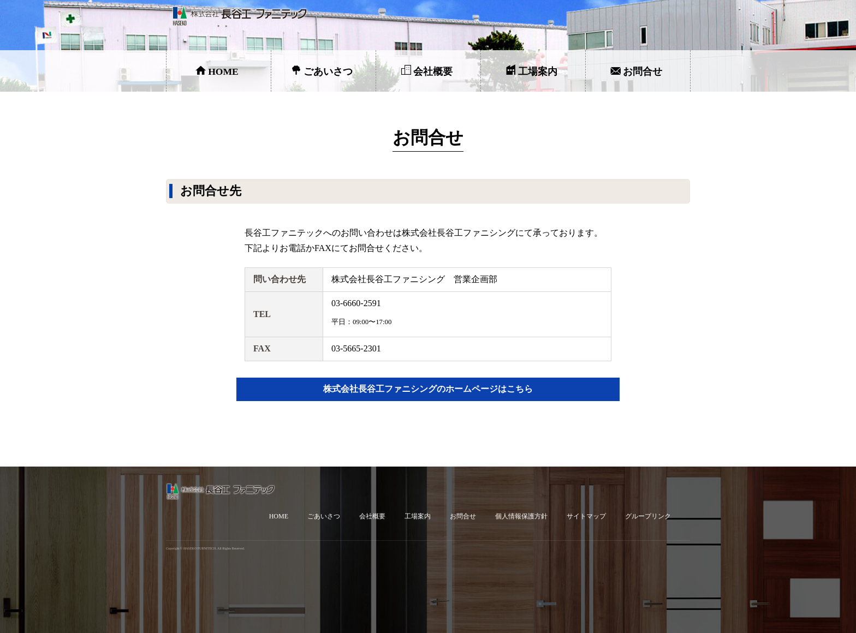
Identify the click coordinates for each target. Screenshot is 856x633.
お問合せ (642, 71)
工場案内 (537, 71)
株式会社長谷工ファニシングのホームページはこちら (428, 388)
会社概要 (433, 71)
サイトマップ (586, 516)
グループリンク (648, 516)
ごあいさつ (328, 71)
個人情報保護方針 (521, 516)
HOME (223, 71)
